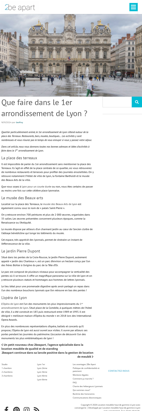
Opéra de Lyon (11, 303)
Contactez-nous (118, 370)
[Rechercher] (137, 102)
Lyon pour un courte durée (36, 186)
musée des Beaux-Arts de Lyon (60, 204)
